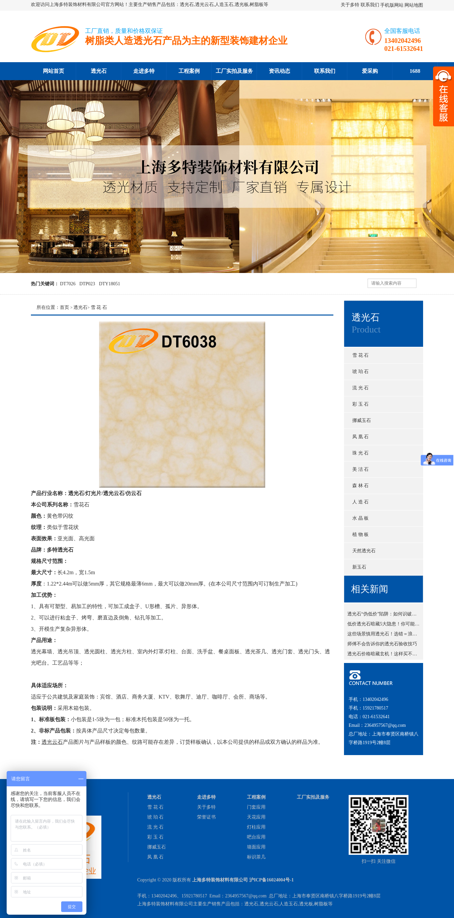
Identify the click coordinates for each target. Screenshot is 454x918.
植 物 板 (360, 534)
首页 (64, 307)
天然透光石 (364, 550)
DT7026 (68, 283)
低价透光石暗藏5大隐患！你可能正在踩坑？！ (395, 625)
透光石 (99, 71)
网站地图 (413, 5)
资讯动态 (279, 71)
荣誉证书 (206, 817)
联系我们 (370, 4)
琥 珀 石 (360, 371)
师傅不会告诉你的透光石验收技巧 (382, 645)
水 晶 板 (360, 518)
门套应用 (256, 807)
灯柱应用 (256, 827)
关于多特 (350, 4)
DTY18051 (109, 283)
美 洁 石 (360, 469)
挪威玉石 (361, 420)
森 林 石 (360, 485)
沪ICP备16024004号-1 (271, 879)
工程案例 (189, 71)
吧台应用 (256, 837)
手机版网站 (391, 5)
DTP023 (87, 283)
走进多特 (144, 71)
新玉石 (359, 567)
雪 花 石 (360, 355)
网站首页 (53, 71)
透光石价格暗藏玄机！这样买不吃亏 (384, 655)
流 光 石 (360, 387)
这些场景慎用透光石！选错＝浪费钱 (384, 635)
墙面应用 (256, 847)
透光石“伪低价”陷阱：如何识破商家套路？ (391, 615)
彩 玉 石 (360, 404)
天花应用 (256, 817)
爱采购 (370, 71)
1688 (415, 71)
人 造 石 (360, 501)
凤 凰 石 (360, 436)
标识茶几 (256, 856)
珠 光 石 (360, 453)
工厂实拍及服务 (234, 71)
